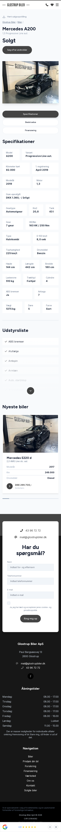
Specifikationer (30, 114)
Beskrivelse (30, 122)
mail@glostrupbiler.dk (30, 537)
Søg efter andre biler (17, 50)
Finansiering (30, 130)
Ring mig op (30, 618)
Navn (9, 562)
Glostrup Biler (9, 22)
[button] (46, 96)
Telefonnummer (14, 576)
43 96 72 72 (30, 530)
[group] (30, 82)
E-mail (10, 590)
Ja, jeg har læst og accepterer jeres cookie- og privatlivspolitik (30, 608)
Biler (20, 22)
